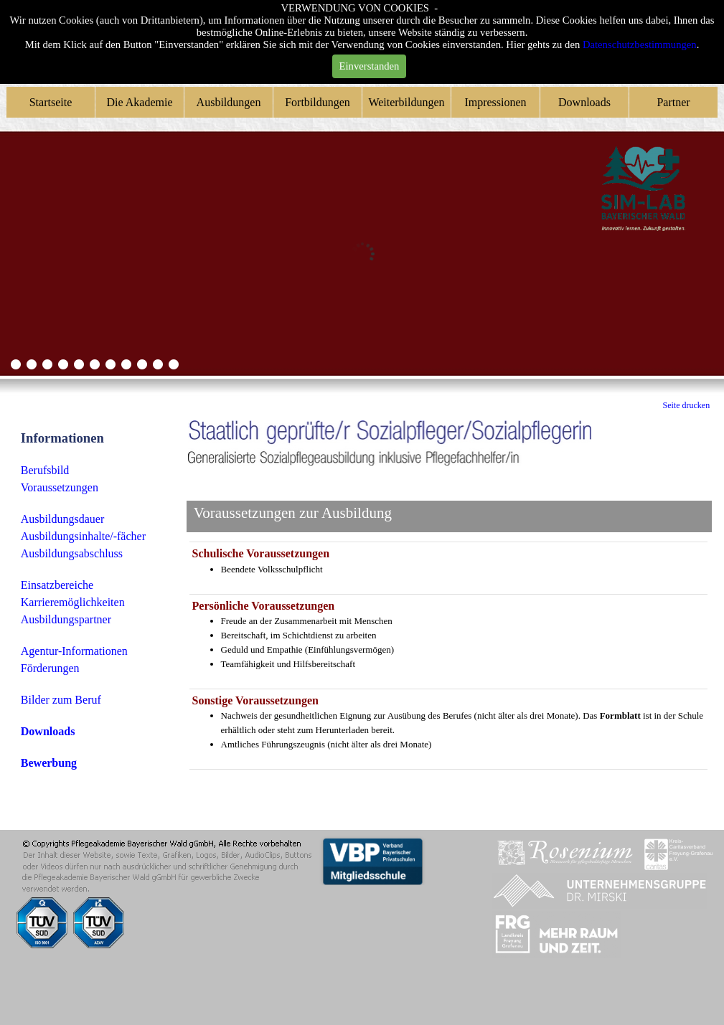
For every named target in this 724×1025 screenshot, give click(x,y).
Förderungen (50, 668)
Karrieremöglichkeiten (73, 602)
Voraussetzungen (59, 487)
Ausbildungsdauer (62, 519)
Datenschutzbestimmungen (640, 44)
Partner (673, 102)
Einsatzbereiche (57, 585)
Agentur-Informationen (74, 651)
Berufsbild (45, 470)
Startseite (50, 102)
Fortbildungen (317, 102)
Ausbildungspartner (66, 619)
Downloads (584, 102)
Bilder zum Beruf (61, 700)
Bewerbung (49, 763)
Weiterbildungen (406, 102)
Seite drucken (686, 405)
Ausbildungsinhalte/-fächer (83, 536)
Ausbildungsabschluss (72, 553)
